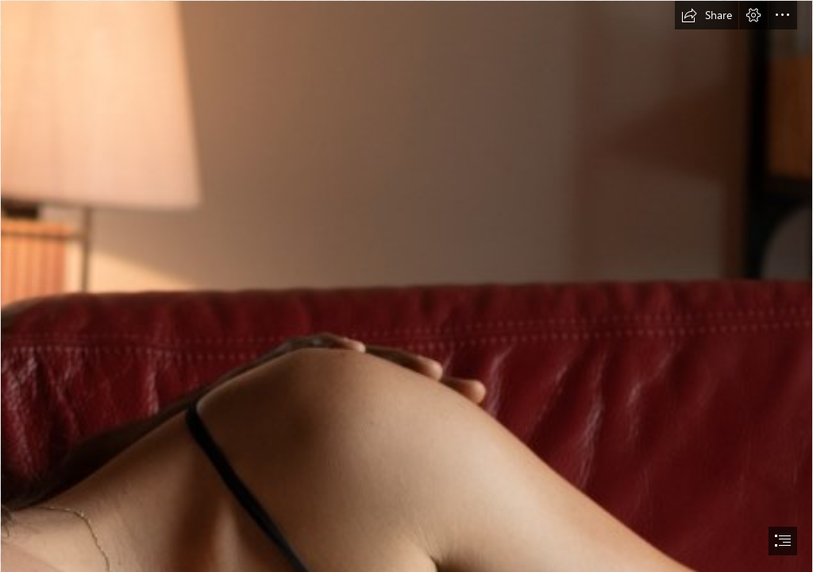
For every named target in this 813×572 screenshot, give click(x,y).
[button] (706, 15)
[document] (406, 286)
